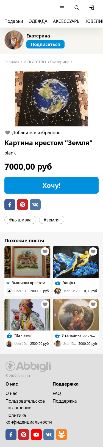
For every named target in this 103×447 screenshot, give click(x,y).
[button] (51, 98)
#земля (52, 220)
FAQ (57, 393)
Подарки (13, 21)
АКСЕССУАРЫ (67, 21)
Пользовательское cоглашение (25, 404)
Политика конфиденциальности (28, 418)
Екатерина (38, 36)
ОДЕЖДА (38, 21)
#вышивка (20, 220)
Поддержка (65, 401)
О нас (11, 393)
